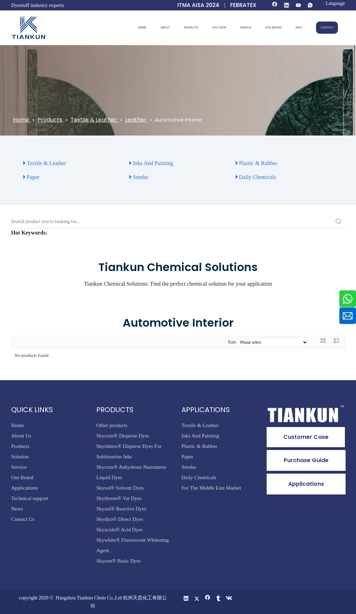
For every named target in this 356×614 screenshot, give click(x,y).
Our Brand (22, 477)
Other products (112, 425)
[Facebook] (274, 5)
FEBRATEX (243, 5)
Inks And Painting (153, 163)
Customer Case (306, 437)
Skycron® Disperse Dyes (122, 436)
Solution (20, 456)
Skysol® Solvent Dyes (120, 488)
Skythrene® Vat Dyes (118, 498)
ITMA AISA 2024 (198, 5)
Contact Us (22, 519)
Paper (33, 177)
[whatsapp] (310, 5)
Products (20, 446)
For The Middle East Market (211, 488)
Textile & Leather (46, 163)
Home (17, 425)
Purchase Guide (306, 460)
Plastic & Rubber (258, 163)
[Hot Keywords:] (338, 221)
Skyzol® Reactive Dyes (121, 508)
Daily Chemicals (257, 177)
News (17, 508)
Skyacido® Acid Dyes (119, 529)
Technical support (29, 498)
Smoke (140, 177)
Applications (24, 488)
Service (19, 467)
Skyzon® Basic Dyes (118, 561)
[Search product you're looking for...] (171, 221)
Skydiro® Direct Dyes (119, 519)
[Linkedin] (286, 5)
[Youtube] (298, 5)
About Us (21, 436)
